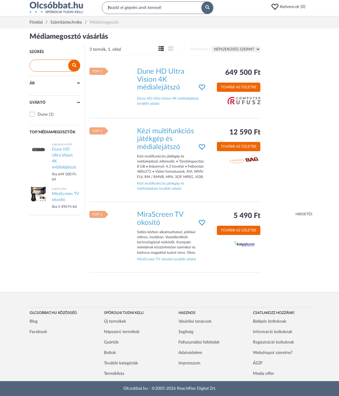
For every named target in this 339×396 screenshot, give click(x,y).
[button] (290, 7)
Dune (43, 114)
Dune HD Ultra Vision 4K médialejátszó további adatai (168, 101)
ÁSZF (258, 363)
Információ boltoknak (272, 332)
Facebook (38, 332)
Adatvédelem (190, 353)
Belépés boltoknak (269, 321)
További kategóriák (121, 363)
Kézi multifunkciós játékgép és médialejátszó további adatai (160, 186)
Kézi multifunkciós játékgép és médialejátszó (165, 139)
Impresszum (189, 363)
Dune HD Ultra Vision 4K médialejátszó (160, 79)
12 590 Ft (244, 132)
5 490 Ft (247, 215)
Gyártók (111, 342)
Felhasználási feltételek (199, 342)
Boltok (110, 353)
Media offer (263, 374)
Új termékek (115, 321)
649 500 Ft (242, 72)
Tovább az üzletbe (238, 87)
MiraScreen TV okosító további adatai (166, 259)
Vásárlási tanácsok (195, 321)
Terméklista (114, 374)
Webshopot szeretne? (273, 353)
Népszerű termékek (121, 332)
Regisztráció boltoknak (273, 342)
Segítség (185, 332)
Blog (33, 321)
